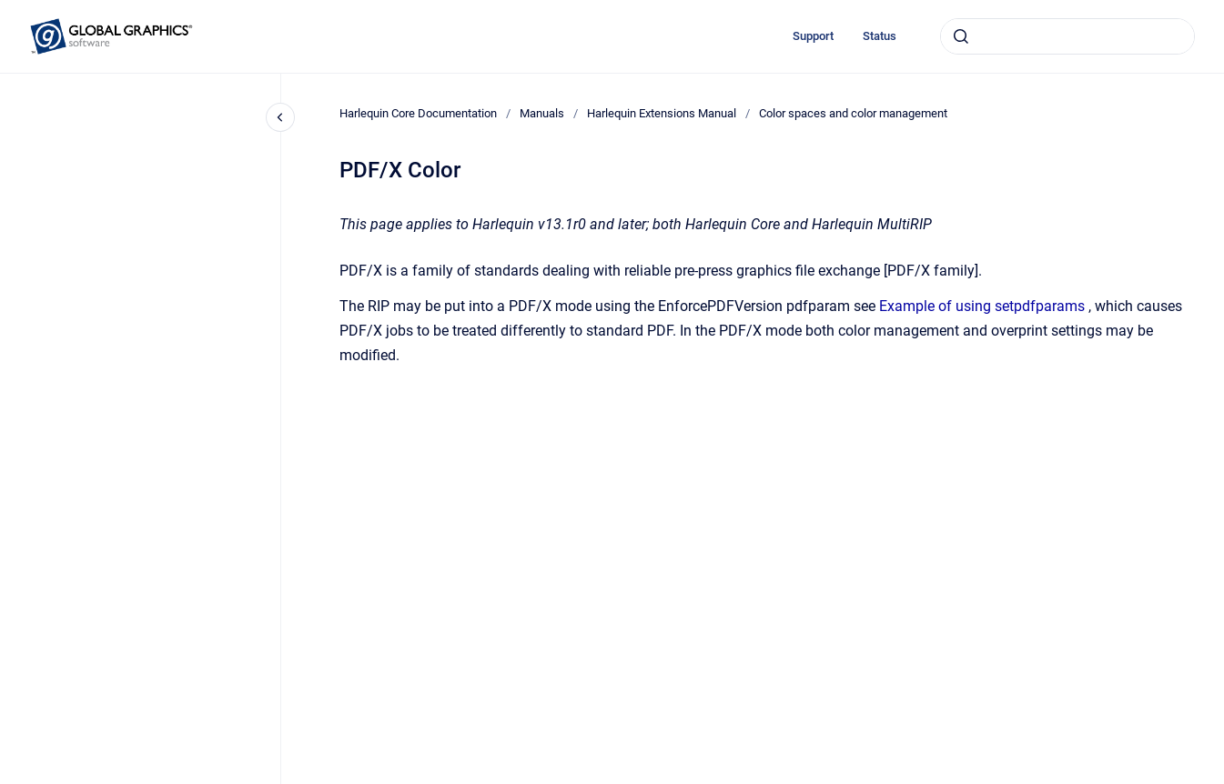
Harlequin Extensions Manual (661, 113)
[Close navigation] (280, 117)
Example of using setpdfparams (982, 306)
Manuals (542, 113)
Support (813, 36)
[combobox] (1067, 36)
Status (879, 36)
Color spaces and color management (853, 113)
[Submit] (961, 36)
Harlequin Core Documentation (418, 113)
